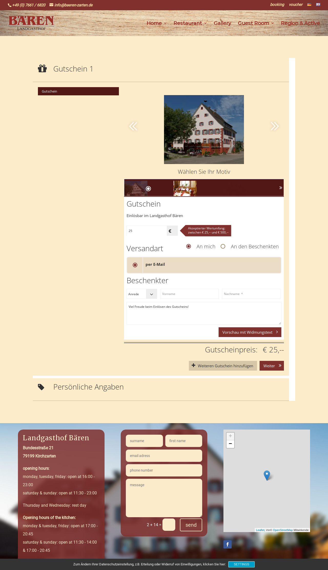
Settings (241, 564)
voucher (295, 5)
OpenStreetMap (283, 530)
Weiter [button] (269, 365)
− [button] (230, 444)
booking (277, 5)
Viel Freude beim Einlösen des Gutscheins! (204, 313)
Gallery (222, 23)
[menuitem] (78, 91)
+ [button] (230, 436)
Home (154, 23)
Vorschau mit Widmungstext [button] (247, 332)
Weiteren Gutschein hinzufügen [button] (225, 365)
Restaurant (187, 23)
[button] (261, 125)
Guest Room (253, 23)
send (191, 525)
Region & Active (300, 23)
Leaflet (260, 530)
